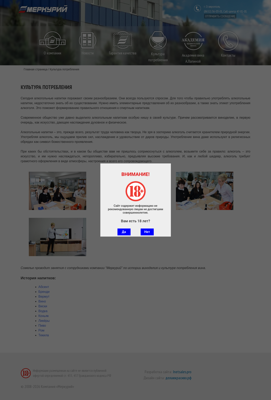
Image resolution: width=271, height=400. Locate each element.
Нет (147, 232)
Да (124, 232)
